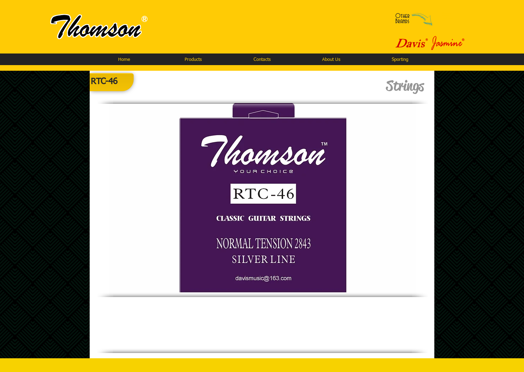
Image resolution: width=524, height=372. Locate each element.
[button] (193, 59)
